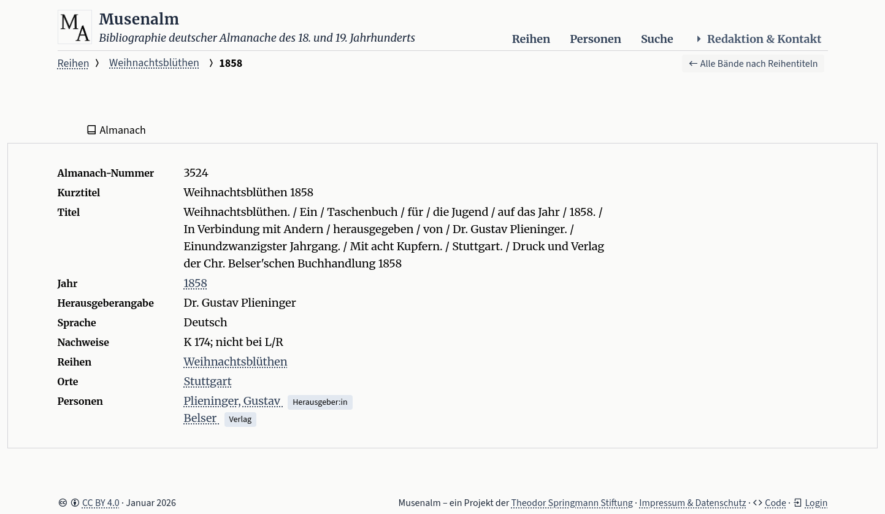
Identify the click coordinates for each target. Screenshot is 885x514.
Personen (595, 39)
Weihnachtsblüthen (154, 63)
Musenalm (139, 19)
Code (775, 503)
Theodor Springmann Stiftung (572, 503)
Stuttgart (208, 381)
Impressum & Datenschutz (692, 503)
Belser (202, 418)
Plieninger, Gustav (233, 401)
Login (816, 503)
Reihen (531, 39)
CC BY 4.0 (101, 503)
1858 (195, 283)
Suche (657, 39)
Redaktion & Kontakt (757, 39)
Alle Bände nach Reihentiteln (753, 64)
